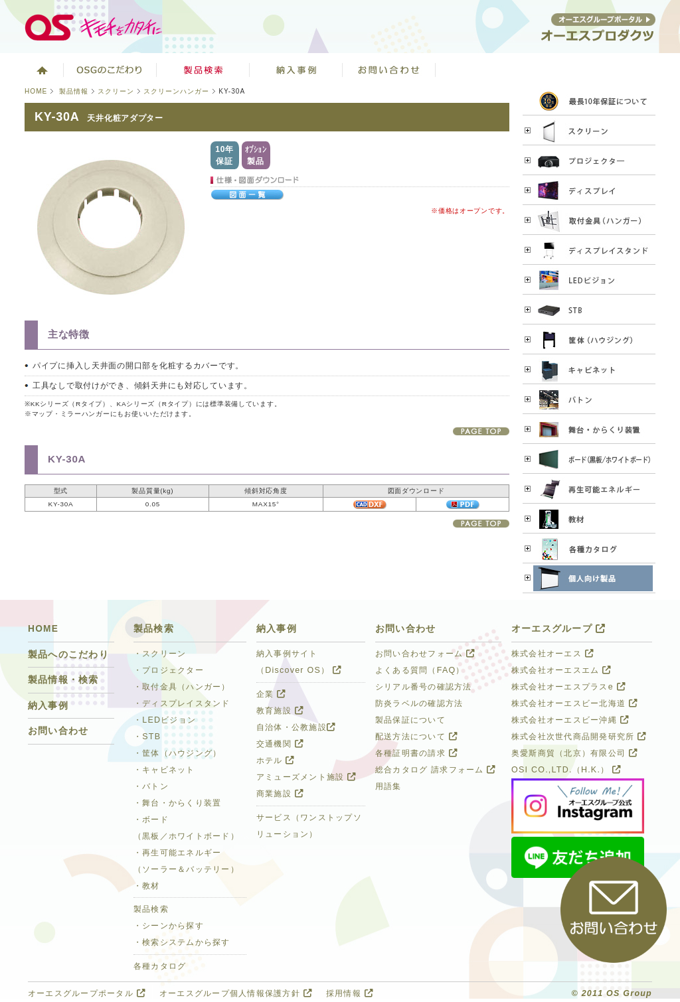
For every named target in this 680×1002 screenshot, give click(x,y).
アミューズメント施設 (306, 777)
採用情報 (349, 993)
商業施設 (279, 793)
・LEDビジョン (164, 720)
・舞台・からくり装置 (177, 803)
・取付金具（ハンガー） (181, 686)
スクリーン (116, 91)
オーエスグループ (558, 629)
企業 (271, 694)
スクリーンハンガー (176, 91)
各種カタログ (160, 966)
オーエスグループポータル (86, 993)
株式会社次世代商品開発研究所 (578, 736)
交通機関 (279, 744)
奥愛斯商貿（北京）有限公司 (574, 753)
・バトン (151, 786)
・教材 (146, 886)
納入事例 (48, 706)
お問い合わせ (389, 69)
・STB (147, 736)
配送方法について (416, 736)
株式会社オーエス (552, 653)
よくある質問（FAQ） (420, 670)
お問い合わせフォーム (425, 653)
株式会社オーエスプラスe (568, 686)
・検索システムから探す (181, 942)
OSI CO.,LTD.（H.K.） (566, 769)
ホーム (41, 69)
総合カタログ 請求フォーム (435, 769)
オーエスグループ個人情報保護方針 (235, 993)
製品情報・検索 (63, 680)
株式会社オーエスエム (561, 670)
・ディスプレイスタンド (181, 703)
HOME (36, 91)
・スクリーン (160, 653)
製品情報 (73, 91)
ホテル (275, 760)
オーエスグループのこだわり (110, 69)
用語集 (388, 786)
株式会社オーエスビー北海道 (574, 703)
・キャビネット (164, 769)
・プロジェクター (168, 670)
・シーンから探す (168, 925)
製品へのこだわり (68, 655)
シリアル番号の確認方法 (423, 686)
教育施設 (279, 710)
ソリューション (296, 69)
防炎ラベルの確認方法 (419, 703)
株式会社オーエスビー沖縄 (570, 720)
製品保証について (410, 720)
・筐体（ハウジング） (177, 753)
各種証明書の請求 (416, 753)
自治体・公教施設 (295, 727)
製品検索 (203, 69)
